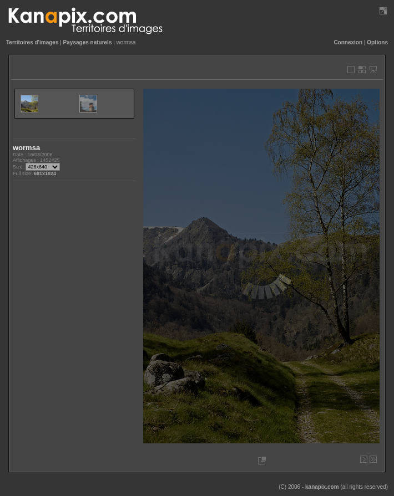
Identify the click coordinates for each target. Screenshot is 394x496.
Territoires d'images (32, 42)
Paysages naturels (87, 42)
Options (377, 42)
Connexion (348, 42)
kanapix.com (322, 487)
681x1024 (45, 173)
